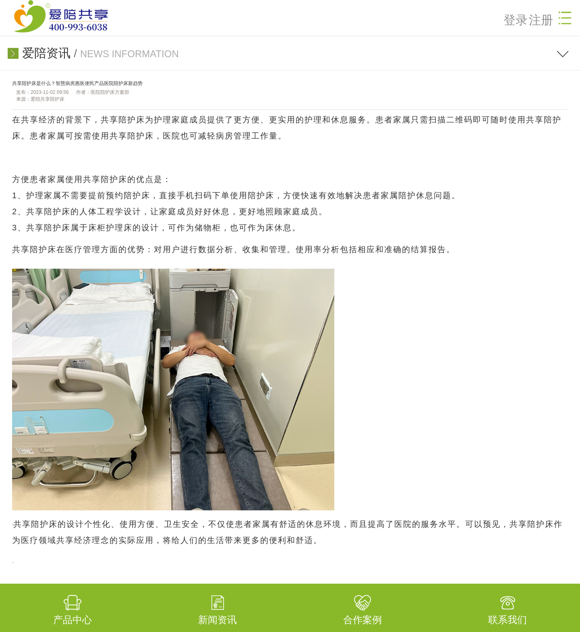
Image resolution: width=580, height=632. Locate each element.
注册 (541, 20)
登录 (515, 20)
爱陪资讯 (46, 53)
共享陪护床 (123, 119)
